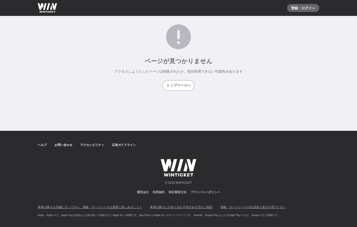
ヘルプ (42, 145)
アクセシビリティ (92, 145)
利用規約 (159, 192)
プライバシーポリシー (205, 192)
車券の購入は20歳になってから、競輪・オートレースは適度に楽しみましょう (90, 207)
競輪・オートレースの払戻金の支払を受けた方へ (253, 207)
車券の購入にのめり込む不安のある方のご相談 (181, 207)
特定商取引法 (177, 192)
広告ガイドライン (124, 145)
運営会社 (143, 192)
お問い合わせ (63, 145)
